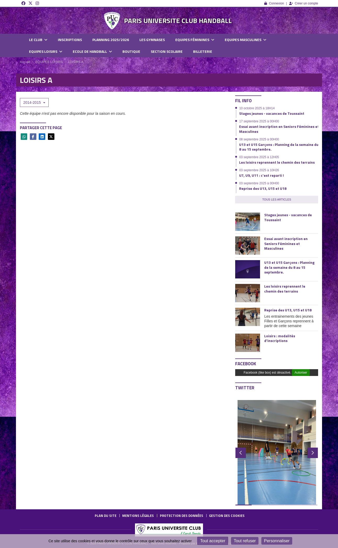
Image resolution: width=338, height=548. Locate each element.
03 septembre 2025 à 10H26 (259, 170)
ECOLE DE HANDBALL (92, 51)
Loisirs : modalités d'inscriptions (279, 338)
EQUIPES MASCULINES (245, 39)
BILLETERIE (202, 51)
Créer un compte (303, 3)
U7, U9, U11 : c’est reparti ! (261, 175)
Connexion (274, 3)
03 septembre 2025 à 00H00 (259, 183)
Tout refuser (245, 541)
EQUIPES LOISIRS (45, 51)
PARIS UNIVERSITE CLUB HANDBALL (178, 20)
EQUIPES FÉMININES (194, 39)
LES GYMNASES (152, 39)
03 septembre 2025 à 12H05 (259, 157)
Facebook (245, 363)
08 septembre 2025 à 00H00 (259, 139)
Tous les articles (276, 199)
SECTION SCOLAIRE (167, 51)
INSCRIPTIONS (70, 39)
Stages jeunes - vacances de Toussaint (271, 113)
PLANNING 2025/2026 (110, 39)
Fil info (243, 100)
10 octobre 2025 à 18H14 (256, 108)
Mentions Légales (138, 515)
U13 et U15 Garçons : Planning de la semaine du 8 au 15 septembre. (278, 147)
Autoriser (301, 372)
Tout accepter (212, 541)
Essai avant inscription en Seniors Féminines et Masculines (279, 129)
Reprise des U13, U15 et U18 (262, 188)
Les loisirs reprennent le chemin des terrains (277, 162)
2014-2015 (34, 102)
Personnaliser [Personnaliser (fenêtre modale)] (277, 541)
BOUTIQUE (131, 51)
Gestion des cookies (227, 515)
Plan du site (105, 515)
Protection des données (181, 515)
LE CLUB (38, 39)
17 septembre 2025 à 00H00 (259, 121)
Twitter (244, 387)
